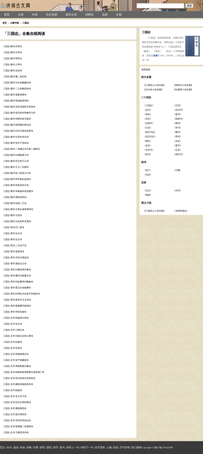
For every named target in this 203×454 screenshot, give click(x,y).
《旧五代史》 (150, 136)
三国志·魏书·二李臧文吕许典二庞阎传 (21, 149)
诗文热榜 (51, 14)
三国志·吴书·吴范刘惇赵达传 (17, 420)
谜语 (49, 447)
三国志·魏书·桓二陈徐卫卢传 (17, 173)
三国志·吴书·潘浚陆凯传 (14, 408)
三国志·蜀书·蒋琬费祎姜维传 (17, 306)
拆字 (55, 447)
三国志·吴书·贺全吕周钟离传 (17, 402)
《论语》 (147, 175)
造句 (62, 447)
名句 (9, 447)
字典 (35, 447)
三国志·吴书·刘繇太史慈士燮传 (18, 336)
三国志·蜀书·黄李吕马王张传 (17, 300)
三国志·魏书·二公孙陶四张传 (17, 88)
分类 (21, 14)
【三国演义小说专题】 (154, 85)
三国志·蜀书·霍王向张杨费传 (17, 288)
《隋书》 (177, 123)
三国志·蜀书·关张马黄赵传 (16, 257)
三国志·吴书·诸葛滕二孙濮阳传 (18, 426)
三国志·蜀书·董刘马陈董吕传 (17, 275)
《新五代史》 (150, 132)
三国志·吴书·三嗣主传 (13, 330)
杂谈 (22, 447)
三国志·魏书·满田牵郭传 (14, 197)
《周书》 (177, 136)
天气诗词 (125, 447)
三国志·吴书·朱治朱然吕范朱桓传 (19, 378)
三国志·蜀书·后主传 (12, 239)
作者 (35, 14)
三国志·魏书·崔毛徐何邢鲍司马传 (19, 113)
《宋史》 (147, 119)
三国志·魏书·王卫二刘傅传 (16, 167)
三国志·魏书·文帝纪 (12, 52)
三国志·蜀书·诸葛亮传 (13, 251)
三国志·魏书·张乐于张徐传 (16, 143)
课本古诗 (71, 14)
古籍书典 (14, 23)
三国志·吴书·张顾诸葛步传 (16, 354)
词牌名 (89, 14)
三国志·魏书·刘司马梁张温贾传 (18, 131)
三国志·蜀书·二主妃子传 (14, 245)
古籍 (119, 14)
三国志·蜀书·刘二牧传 (13, 227)
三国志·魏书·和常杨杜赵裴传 (17, 179)
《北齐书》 (148, 150)
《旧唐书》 (148, 123)
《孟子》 (147, 170)
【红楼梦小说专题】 (183, 89)
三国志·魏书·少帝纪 (12, 64)
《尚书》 (177, 190)
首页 (7, 14)
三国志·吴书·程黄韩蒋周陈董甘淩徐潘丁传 (23, 372)
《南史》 (147, 141)
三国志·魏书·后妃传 (12, 70)
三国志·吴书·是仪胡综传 (14, 414)
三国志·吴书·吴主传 (12, 324)
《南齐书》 (178, 154)
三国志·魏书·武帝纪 (12, 46)
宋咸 (155, 55)
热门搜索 (136, 447)
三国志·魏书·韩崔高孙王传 (16, 185)
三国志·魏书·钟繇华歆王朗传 (17, 119)
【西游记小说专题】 (183, 85)
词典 (29, 447)
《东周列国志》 (181, 211)
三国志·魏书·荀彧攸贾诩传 (16, 101)
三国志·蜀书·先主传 (12, 233)
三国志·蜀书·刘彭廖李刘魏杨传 (18, 281)
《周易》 (147, 195)
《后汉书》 (178, 110)
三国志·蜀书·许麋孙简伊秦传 (17, 269)
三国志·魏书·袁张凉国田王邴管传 (19, 107)
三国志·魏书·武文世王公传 (16, 161)
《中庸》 (177, 170)
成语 (15, 447)
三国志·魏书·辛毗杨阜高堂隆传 (18, 191)
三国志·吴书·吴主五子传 (14, 396)
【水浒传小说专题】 (153, 89)
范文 (2, 447)
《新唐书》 (178, 119)
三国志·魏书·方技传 (12, 215)
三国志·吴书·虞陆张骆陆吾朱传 (18, 384)
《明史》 (147, 114)
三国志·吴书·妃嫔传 (12, 342)
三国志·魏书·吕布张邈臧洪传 (17, 82)
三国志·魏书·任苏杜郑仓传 (16, 137)
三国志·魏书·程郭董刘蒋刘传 (17, 125)
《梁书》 (177, 145)
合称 (105, 14)
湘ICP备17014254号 (163, 447)
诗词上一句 (72, 447)
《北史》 (177, 141)
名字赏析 (100, 447)
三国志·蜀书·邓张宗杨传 (14, 312)
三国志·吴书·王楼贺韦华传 (16, 432)
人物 (109, 447)
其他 (115, 447)
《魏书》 (177, 132)
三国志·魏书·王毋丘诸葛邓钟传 (18, 209)
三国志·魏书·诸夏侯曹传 (14, 94)
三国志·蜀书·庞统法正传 (14, 263)
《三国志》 (148, 105)
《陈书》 (147, 154)
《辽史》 (177, 150)
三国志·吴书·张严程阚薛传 (16, 360)
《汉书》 (177, 105)
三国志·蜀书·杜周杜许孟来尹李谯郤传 (21, 294)
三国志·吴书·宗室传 (12, 348)
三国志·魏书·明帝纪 (12, 58)
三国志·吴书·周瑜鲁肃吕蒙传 (17, 366)
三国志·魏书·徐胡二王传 (14, 203)
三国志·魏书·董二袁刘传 (14, 76)
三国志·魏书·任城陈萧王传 (16, 155)
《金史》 (147, 145)
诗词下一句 (87, 447)
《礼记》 (147, 190)
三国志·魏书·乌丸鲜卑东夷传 (17, 221)
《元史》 (147, 128)
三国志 (25, 23)
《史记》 (147, 110)
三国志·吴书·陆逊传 (12, 390)
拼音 (42, 447)
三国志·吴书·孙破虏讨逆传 (16, 318)
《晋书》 (177, 114)
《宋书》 (177, 128)
